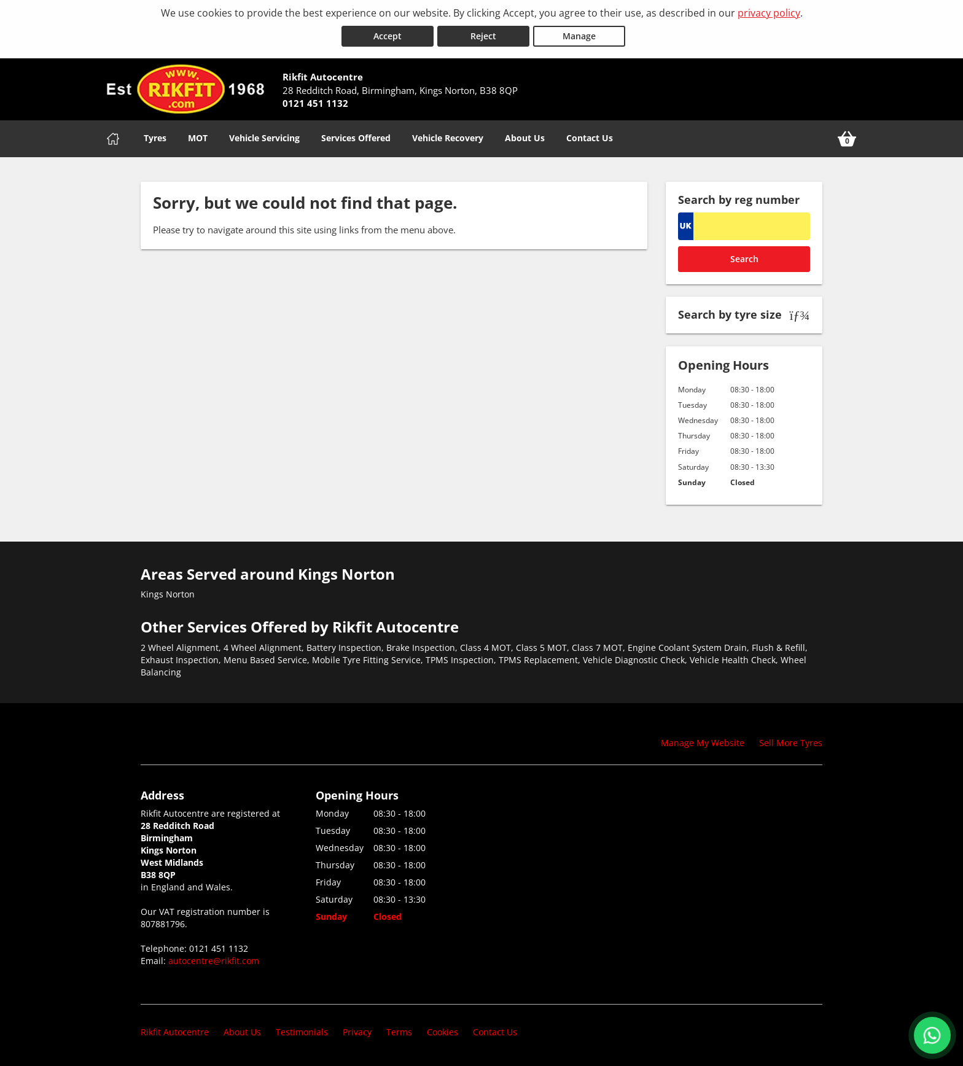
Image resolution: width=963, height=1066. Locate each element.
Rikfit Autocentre (175, 1032)
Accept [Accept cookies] (387, 36)
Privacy (357, 1032)
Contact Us (589, 138)
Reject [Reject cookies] (483, 36)
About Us (525, 138)
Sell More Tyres (790, 743)
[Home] (113, 138)
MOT (198, 138)
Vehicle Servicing (264, 138)
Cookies (442, 1032)
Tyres (155, 138)
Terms (399, 1032)
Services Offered (356, 138)
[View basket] (847, 138)
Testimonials (302, 1032)
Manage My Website (702, 743)
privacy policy (769, 13)
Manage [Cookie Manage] (579, 36)
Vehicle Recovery (447, 138)
